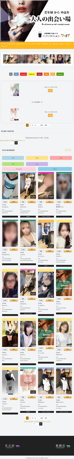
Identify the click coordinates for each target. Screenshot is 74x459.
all (10, 74)
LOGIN (2, 46)
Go (16, 142)
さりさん (58, 303)
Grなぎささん (6, 254)
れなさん (22, 354)
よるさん (22, 254)
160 (41, 418)
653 (41, 125)
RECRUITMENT (45, 43)
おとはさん (5, 207)
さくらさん (41, 353)
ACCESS (33, 43)
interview (23, 74)
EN (6, 46)
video (16, 74)
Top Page (3, 43)
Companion (55, 43)
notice (46, 74)
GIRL (26, 43)
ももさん (4, 354)
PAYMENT (38, 43)
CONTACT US (67, 43)
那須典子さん (60, 207)
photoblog (60, 74)
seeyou (39, 74)
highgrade (31, 74)
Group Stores (20, 43)
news (52, 74)
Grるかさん (59, 354)
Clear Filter (68, 150)
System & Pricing (11, 43)
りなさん (22, 402)
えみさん (58, 256)
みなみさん (23, 303)
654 (46, 125)
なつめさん (41, 305)
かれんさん (23, 207)
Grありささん (60, 402)
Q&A (50, 43)
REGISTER (61, 43)
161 (46, 418)
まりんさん (41, 256)
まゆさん (40, 207)
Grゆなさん (41, 402)
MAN (29, 43)
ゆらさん (4, 305)
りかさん (4, 403)
